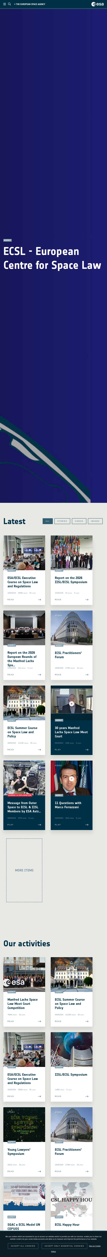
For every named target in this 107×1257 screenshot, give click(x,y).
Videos (79, 521)
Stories (62, 521)
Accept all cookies (23, 1246)
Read (11, 600)
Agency (7, 240)
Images (95, 521)
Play (58, 750)
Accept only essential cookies (64, 1246)
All (48, 521)
